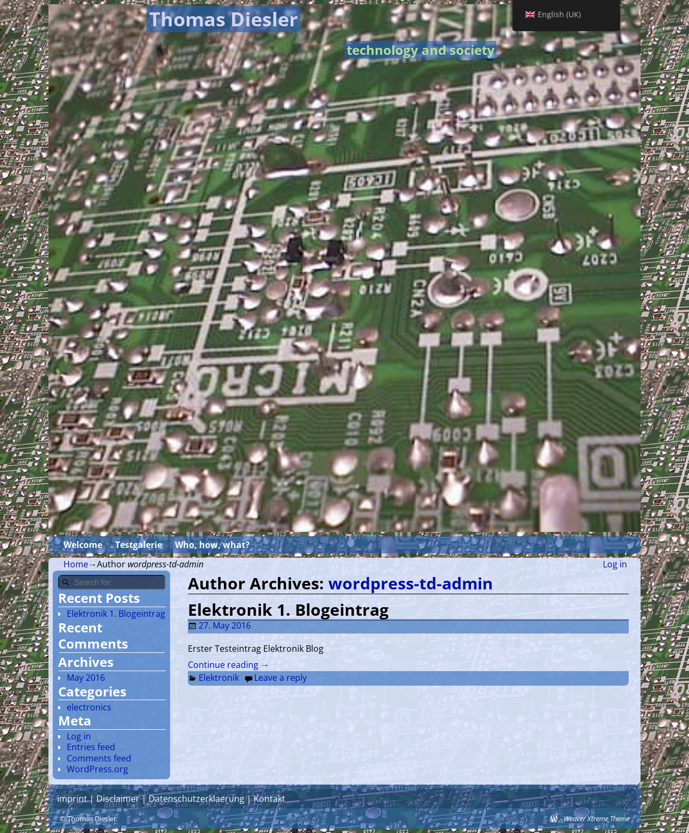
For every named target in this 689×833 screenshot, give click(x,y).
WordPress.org (97, 769)
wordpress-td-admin (410, 583)
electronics (89, 707)
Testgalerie (138, 545)
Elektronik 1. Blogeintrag (288, 610)
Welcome (83, 545)
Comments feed (99, 758)
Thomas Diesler (223, 19)
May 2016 (86, 678)
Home (76, 564)
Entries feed (91, 747)
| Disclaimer (113, 798)
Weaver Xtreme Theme (596, 818)
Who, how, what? (212, 545)
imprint (72, 798)
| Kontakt (264, 798)
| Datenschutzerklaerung (191, 798)
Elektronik (219, 678)
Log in (615, 564)
